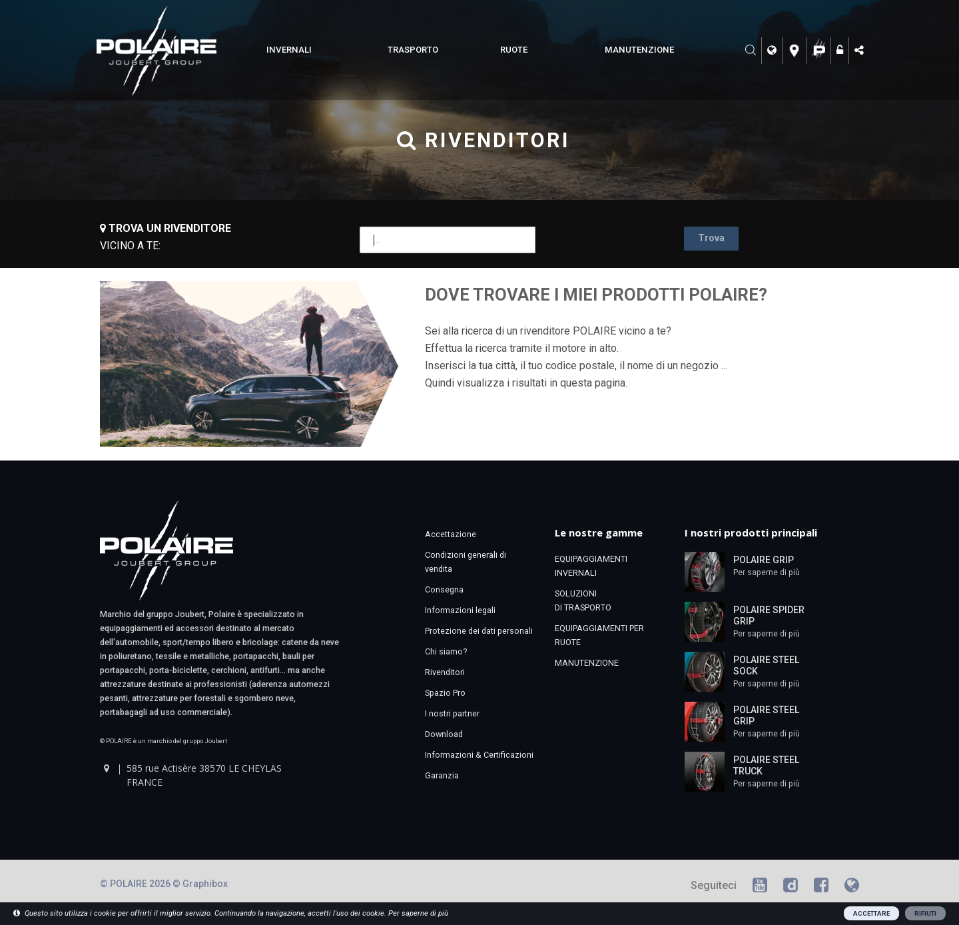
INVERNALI (289, 50)
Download (444, 734)
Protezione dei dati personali (479, 631)
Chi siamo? (446, 651)
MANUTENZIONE (639, 50)
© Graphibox (200, 883)
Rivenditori (445, 672)
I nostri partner (452, 713)
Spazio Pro (445, 693)
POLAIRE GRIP (763, 559)
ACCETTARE (871, 913)
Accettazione (450, 534)
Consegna (444, 589)
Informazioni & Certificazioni (479, 755)
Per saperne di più (766, 572)
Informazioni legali (460, 610)
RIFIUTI (925, 913)
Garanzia (442, 775)
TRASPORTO (413, 50)
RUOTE (513, 50)
